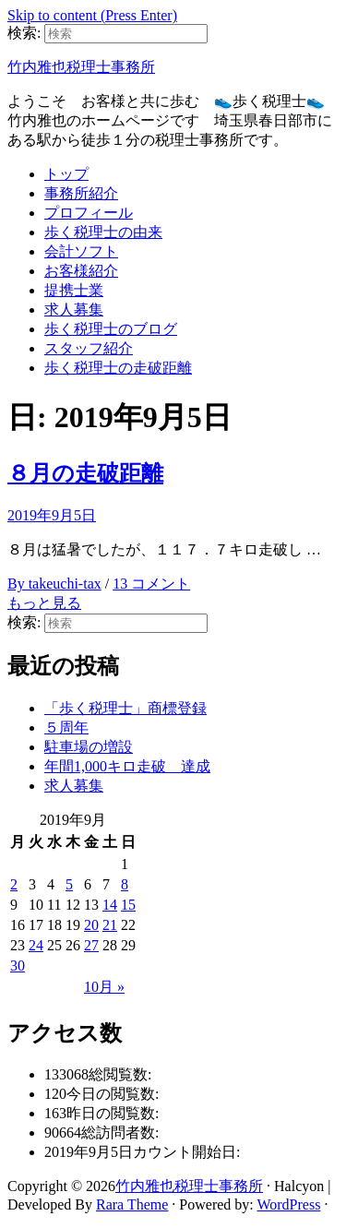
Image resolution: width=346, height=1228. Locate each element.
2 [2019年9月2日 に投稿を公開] (14, 884)
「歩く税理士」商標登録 (125, 708)
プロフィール (88, 213)
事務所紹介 (81, 193)
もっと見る (44, 603)
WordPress (288, 1204)
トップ (66, 174)
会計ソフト (81, 251)
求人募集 (73, 309)
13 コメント (151, 583)
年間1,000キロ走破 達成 (127, 766)
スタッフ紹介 (88, 348)
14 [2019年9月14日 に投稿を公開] (109, 904)
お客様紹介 (81, 271)
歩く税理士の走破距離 (118, 368)
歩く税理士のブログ (110, 329)
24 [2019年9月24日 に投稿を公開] (36, 945)
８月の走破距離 (85, 473)
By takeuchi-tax (54, 583)
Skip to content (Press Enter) (92, 15)
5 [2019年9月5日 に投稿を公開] (69, 884)
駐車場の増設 (88, 747)
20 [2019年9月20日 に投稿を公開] (91, 925)
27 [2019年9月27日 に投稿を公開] (91, 945)
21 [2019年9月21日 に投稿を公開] (109, 925)
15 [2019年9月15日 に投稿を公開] (128, 904)
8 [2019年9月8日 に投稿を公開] (124, 884)
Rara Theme (132, 1204)
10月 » (104, 987)
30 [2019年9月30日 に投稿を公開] (17, 965)
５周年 (66, 727)
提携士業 (73, 290)
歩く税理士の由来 (103, 232)
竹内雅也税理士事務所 (81, 67)
